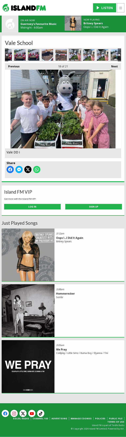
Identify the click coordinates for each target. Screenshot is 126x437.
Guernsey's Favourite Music (38, 23)
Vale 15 (33, 55)
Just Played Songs (20, 223)
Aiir (122, 428)
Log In (32, 206)
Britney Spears (93, 23)
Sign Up (93, 206)
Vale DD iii (102, 55)
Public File (116, 418)
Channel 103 (40, 418)
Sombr (59, 297)
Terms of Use (115, 421)
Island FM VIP (18, 192)
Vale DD (116, 55)
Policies (100, 418)
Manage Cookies (81, 418)
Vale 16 (47, 55)
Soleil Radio (21, 418)
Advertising (59, 418)
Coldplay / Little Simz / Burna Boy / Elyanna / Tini (82, 353)
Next (113, 65)
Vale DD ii (88, 55)
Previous (12, 65)
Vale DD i (75, 55)
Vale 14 (20, 55)
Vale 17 (61, 55)
